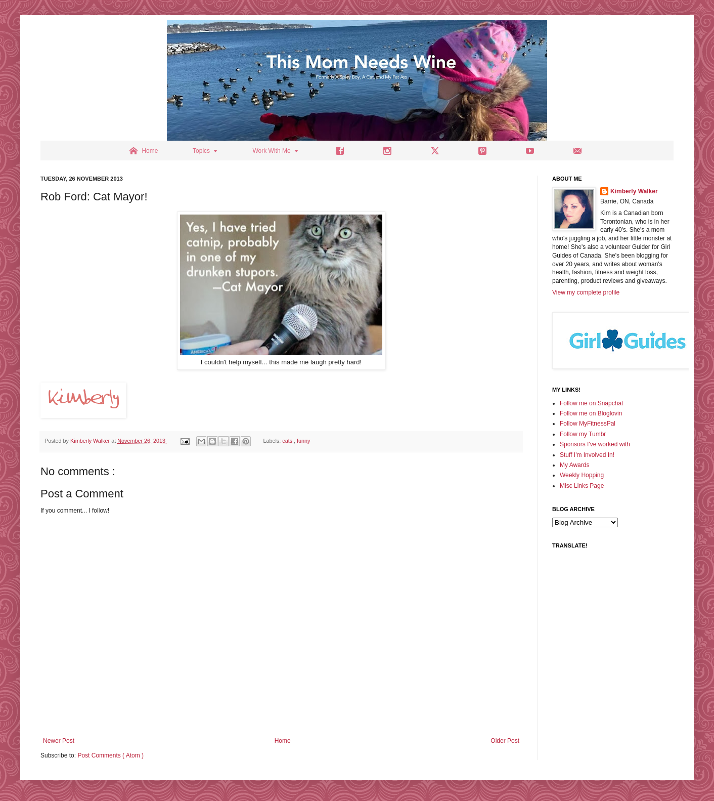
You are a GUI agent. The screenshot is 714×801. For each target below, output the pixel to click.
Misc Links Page (582, 485)
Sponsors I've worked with (595, 444)
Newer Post (58, 740)
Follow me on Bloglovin (591, 413)
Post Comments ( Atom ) (110, 755)
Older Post (504, 740)
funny (303, 441)
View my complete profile (585, 292)
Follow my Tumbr (583, 434)
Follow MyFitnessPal (587, 423)
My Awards (574, 465)
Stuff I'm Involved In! (587, 454)
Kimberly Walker (634, 191)
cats (288, 441)
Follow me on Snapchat (591, 403)
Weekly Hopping (582, 475)
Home (283, 740)
